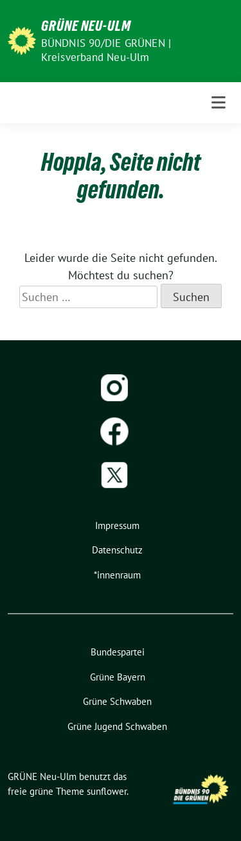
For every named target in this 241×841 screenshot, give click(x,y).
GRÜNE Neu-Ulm (86, 25)
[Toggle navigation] (218, 103)
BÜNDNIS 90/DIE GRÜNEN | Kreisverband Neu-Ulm (106, 50)
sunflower (107, 791)
